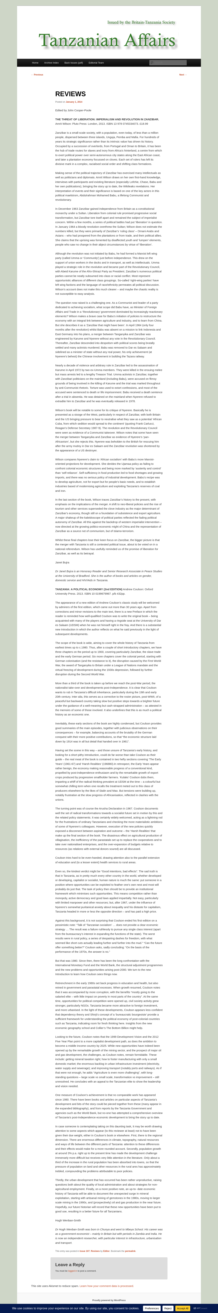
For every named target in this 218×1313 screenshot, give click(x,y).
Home (35, 62)
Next (183, 74)
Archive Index (51, 62)
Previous (37, 74)
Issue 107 (85, 1251)
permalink (130, 1251)
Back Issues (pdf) (74, 62)
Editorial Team (96, 62)
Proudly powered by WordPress (109, 1300)
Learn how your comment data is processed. (107, 1285)
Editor (106, 1251)
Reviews (95, 1251)
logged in (72, 1271)
